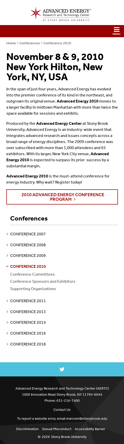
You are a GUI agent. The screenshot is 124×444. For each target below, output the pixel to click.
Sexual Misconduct (56, 429)
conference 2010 (28, 266)
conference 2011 (28, 300)
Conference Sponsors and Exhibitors (42, 281)
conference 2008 (28, 245)
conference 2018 (28, 344)
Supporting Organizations (33, 288)
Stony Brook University (69, 437)
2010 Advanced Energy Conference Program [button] (63, 197)
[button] (62, 31)
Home (11, 43)
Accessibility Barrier (90, 429)
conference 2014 (28, 322)
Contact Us (62, 410)
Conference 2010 (57, 43)
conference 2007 (28, 234)
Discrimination (27, 429)
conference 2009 (28, 255)
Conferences (29, 43)
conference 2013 (28, 311)
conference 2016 (28, 333)
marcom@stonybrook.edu (86, 418)
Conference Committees (32, 274)
